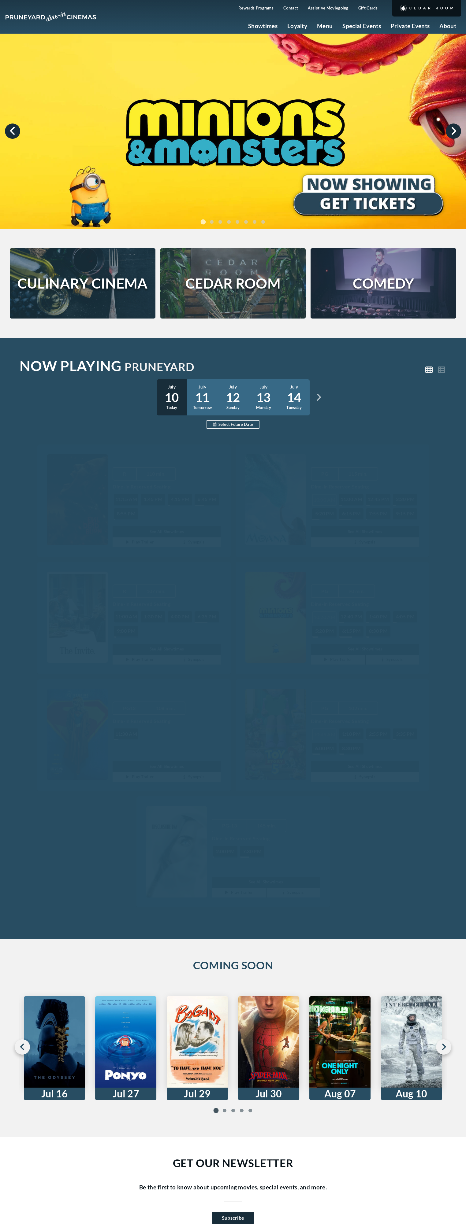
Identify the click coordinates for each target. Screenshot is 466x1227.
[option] (202, 397)
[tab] (203, 222)
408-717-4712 (89, 1133)
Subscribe (233, 1045)
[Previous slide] (12, 131)
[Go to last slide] (22, 874)
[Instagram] (75, 1166)
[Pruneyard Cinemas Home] (51, 17)
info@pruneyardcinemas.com (109, 1143)
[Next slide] (453, 131)
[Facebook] (95, 1166)
